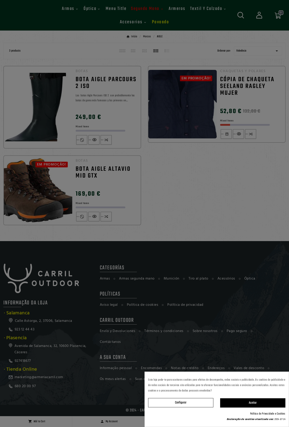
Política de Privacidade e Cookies (267, 414)
